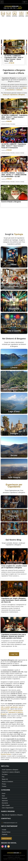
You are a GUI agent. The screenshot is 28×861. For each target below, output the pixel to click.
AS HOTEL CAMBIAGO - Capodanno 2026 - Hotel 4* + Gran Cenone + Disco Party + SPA (13, 58)
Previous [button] (3, 48)
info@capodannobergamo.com (10, 822)
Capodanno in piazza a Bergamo (11, 772)
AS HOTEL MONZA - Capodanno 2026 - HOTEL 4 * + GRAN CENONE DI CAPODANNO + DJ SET (14, 174)
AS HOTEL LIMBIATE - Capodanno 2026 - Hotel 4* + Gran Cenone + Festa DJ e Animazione (13, 145)
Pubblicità (4, 834)
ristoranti (19, 89)
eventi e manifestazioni (15, 710)
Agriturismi (5, 800)
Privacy (4, 784)
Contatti (4, 829)
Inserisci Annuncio (6, 838)
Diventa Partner (6, 754)
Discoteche (5, 803)
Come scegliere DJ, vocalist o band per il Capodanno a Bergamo (14, 566)
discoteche (10, 89)
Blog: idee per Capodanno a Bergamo (12, 815)
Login (25, 1)
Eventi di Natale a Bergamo (11, 202)
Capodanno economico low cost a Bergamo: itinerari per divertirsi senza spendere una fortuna (13, 636)
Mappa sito (5, 779)
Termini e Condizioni (7, 781)
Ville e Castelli (6, 805)
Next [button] (24, 48)
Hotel (25, 88)
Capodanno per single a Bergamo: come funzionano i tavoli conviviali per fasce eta (13, 600)
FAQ (3, 776)
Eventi (3, 793)
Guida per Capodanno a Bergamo (14, 94)
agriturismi (14, 707)
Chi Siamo (5, 774)
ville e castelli (5, 707)
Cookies (4, 786)
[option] (14, 52)
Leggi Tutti (13, 654)
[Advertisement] (14, 27)
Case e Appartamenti (7, 807)
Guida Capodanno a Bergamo (10, 769)
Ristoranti (4, 798)
